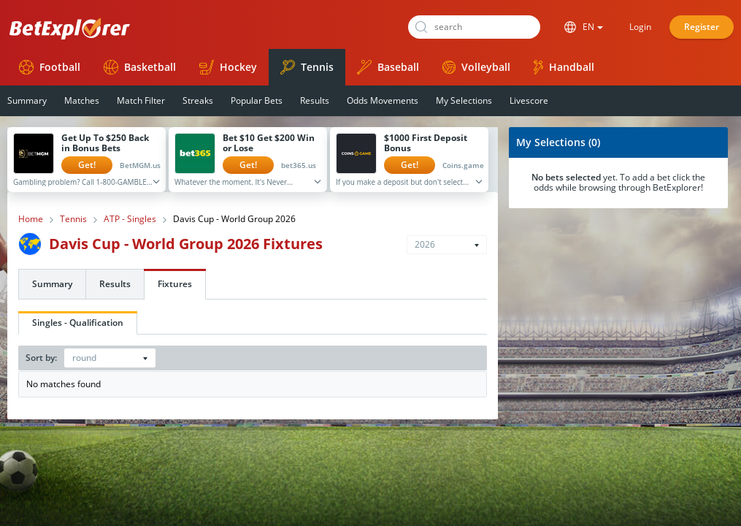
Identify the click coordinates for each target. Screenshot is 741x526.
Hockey (228, 67)
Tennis (307, 67)
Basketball (140, 67)
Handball (564, 67)
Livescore (529, 100)
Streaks (198, 100)
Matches (81, 100)
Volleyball (476, 67)
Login (640, 26)
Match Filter (141, 100)
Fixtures (175, 284)
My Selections (464, 100)
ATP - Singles (130, 219)
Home (30, 219)
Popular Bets (257, 100)
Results (314, 100)
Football (49, 67)
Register (701, 26)
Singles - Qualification (77, 322)
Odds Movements (382, 100)
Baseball (388, 67)
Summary (52, 284)
